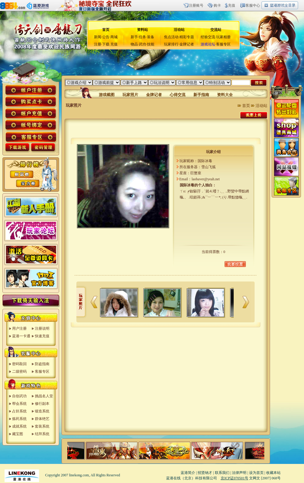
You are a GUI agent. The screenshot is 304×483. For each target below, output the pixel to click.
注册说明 (42, 328)
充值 (231, 5)
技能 (150, 44)
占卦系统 (19, 411)
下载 (105, 44)
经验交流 (208, 37)
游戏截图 (107, 94)
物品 (134, 44)
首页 (246, 105)
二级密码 (19, 371)
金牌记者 (186, 44)
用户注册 (19, 328)
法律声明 (239, 473)
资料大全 (225, 94)
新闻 (97, 37)
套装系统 (42, 426)
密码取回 (19, 364)
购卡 (217, 5)
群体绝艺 (42, 419)
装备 (150, 37)
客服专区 (223, 44)
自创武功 (19, 396)
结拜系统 (42, 434)
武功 (142, 44)
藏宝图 (17, 434)
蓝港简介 (188, 473)
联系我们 (222, 473)
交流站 (215, 30)
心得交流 (177, 94)
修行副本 (42, 403)
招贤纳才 (205, 473)
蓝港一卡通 (21, 336)
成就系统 (19, 426)
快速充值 (42, 336)
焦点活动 (171, 37)
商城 (114, 37)
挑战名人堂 (44, 396)
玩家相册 (223, 37)
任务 (142, 37)
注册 (97, 44)
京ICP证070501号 (234, 478)
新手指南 (201, 94)
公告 (105, 37)
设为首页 (256, 473)
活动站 (179, 30)
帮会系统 (19, 403)
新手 (134, 37)
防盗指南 (42, 364)
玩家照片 (130, 94)
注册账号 (196, 5)
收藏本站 (273, 473)
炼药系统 (19, 419)
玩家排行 (171, 44)
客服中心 (253, 5)
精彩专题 (186, 37)
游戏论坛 (208, 44)
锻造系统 (42, 411)
